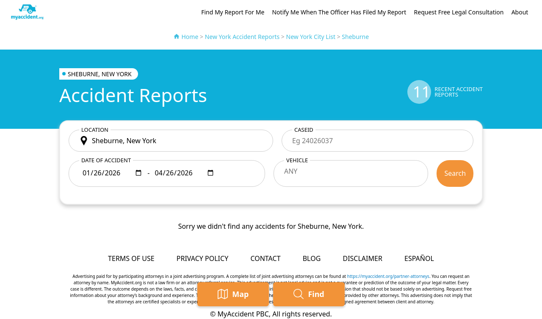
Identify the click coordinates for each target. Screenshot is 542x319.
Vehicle (297, 160)
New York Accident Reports (242, 37)
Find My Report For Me (232, 12)
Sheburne (355, 37)
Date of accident (106, 160)
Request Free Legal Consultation (459, 12)
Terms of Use (131, 258)
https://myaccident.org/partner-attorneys (388, 276)
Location (94, 129)
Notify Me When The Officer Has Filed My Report (339, 12)
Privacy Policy (202, 258)
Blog (312, 258)
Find (308, 294)
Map (233, 294)
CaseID (303, 129)
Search (455, 173)
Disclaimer (362, 258)
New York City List (311, 37)
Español (419, 258)
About (520, 12)
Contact (265, 258)
